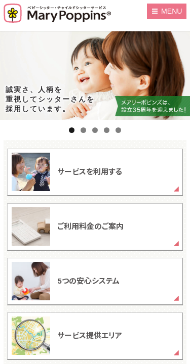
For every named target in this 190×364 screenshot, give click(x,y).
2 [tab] (83, 130)
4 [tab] (106, 130)
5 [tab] (118, 130)
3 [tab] (95, 130)
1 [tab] (71, 130)
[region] (95, 75)
